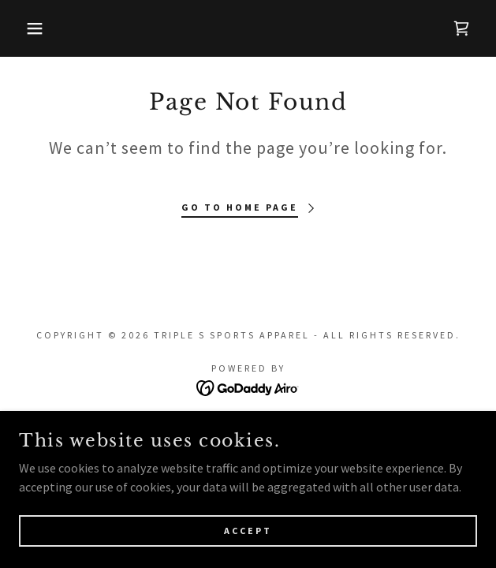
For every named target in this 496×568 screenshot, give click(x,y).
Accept (248, 530)
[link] (461, 28)
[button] (33, 28)
